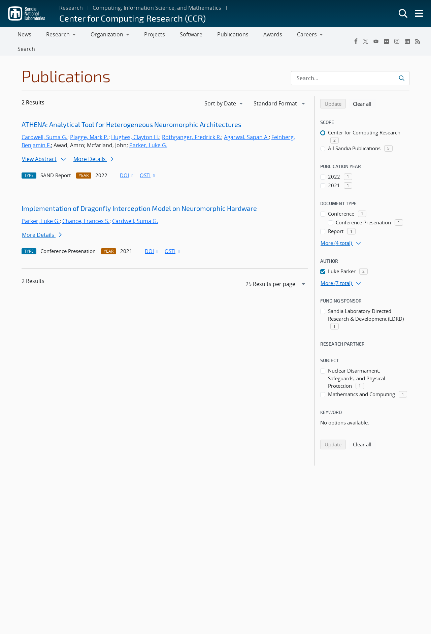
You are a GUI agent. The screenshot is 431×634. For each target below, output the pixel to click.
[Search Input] (350, 65)
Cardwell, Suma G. (44, 124)
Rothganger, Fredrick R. (191, 124)
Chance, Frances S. (85, 208)
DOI (127, 162)
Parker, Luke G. (148, 132)
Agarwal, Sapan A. (246, 124)
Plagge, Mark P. (89, 124)
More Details (93, 146)
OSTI (148, 162)
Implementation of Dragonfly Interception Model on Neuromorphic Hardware (139, 195)
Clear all (364, 90)
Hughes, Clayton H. (135, 124)
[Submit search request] (401, 65)
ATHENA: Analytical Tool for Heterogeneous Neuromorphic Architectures (131, 111)
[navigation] (224, 90)
